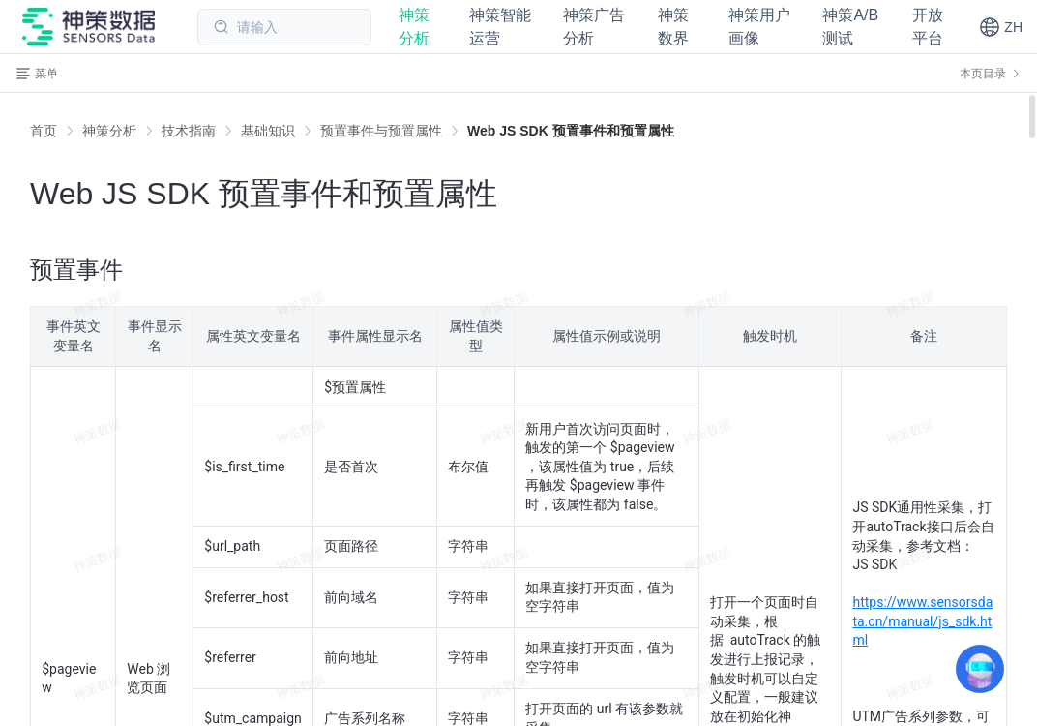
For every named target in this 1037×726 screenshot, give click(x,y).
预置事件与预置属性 (381, 130)
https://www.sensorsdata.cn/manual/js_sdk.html (922, 621)
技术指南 (189, 130)
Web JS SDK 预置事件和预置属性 (570, 130)
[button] (1000, 27)
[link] (109, 130)
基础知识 (268, 130)
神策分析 (109, 130)
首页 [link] (43, 130)
